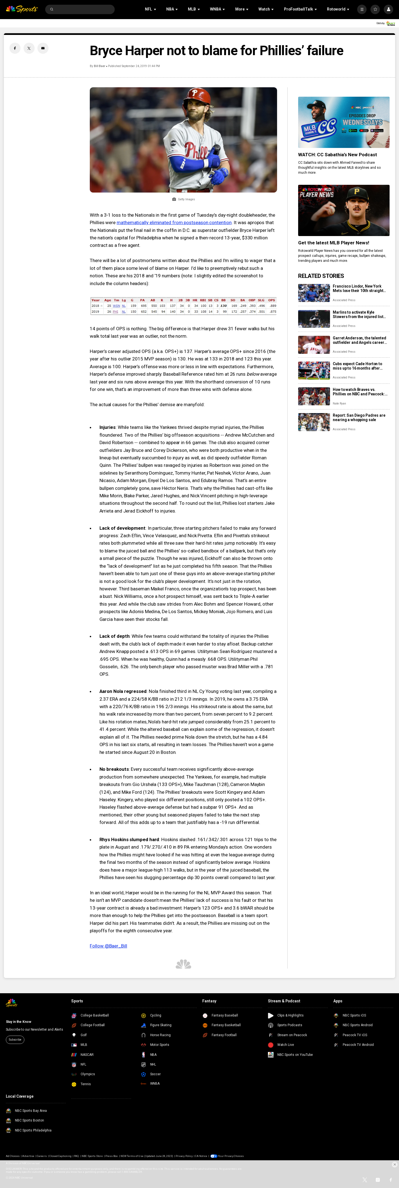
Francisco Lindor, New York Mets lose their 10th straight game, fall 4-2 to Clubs (358, 288)
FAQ (76, 1156)
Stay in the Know (18, 1022)
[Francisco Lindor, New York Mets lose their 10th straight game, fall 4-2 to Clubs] (314, 293)
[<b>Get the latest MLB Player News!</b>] (344, 210)
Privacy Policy (184, 1156)
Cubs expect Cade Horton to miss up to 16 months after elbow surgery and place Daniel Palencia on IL (360, 366)
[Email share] (42, 48)
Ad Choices (13, 1156)
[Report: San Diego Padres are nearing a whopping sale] (314, 422)
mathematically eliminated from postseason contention (174, 222)
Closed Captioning (60, 1156)
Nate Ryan (339, 403)
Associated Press (344, 300)
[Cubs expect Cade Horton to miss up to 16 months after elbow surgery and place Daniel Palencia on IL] (314, 371)
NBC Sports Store (92, 1156)
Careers (42, 1156)
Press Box (111, 1156)
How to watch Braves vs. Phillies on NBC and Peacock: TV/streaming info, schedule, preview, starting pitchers (359, 391)
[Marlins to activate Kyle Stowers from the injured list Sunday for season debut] (314, 319)
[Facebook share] (15, 48)
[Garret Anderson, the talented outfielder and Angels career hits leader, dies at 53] (314, 345)
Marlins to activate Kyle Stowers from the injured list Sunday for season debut (358, 314)
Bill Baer (100, 66)
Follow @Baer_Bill (108, 946)
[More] (362, 9)
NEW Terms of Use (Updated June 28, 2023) (147, 1156)
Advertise (28, 1156)
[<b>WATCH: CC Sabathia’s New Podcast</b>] (344, 122)
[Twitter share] (29, 48)
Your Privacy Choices (231, 1156)
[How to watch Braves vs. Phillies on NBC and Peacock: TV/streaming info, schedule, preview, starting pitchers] (314, 396)
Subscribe (15, 1039)
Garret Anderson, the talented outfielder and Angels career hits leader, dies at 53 (359, 340)
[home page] (22, 9)
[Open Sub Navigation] (155, 9)
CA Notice (201, 1156)
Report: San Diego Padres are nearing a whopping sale (359, 417)
